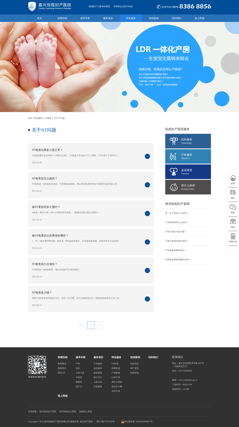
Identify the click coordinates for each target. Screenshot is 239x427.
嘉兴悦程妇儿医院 (67, 411)
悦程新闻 (135, 357)
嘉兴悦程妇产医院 (47, 411)
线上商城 (63, 396)
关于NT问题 (59, 118)
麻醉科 (79, 382)
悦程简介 (62, 368)
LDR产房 (116, 377)
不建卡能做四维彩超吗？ (177, 241)
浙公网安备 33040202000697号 (137, 421)
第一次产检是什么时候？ (177, 213)
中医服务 (98, 386)
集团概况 (62, 364)
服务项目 (98, 357)
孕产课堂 (134, 368)
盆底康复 (196, 172)
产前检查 (116, 373)
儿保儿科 (98, 382)
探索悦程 (63, 357)
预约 (233, 198)
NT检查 (48, 118)
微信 (233, 212)
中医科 (79, 377)
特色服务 (38, 118)
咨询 (233, 183)
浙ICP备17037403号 (105, 421)
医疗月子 (98, 377)
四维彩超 (116, 368)
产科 (78, 364)
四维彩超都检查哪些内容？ (178, 259)
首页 (30, 118)
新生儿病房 (196, 187)
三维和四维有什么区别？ (177, 222)
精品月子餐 (117, 386)
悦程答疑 (134, 373)
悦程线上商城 (85, 411)
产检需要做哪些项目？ (176, 250)
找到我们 (153, 357)
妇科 (78, 368)
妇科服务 (196, 141)
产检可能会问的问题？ (176, 232)
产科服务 (196, 156)
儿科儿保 (80, 373)
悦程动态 (134, 364)
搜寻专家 (81, 357)
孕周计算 (233, 241)
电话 (233, 227)
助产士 (79, 386)
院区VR (61, 373)
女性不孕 (116, 391)
